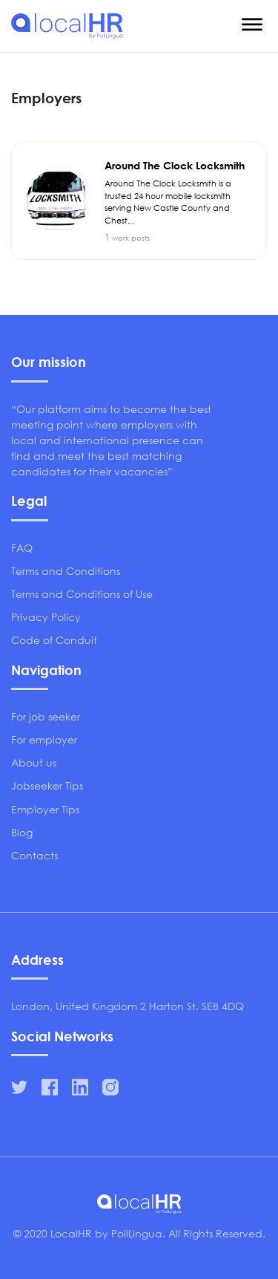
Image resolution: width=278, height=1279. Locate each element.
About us (33, 762)
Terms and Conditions (65, 571)
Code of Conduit (54, 640)
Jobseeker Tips (47, 785)
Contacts (34, 855)
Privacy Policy (46, 617)
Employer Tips (45, 809)
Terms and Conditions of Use (82, 594)
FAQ (22, 548)
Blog (22, 832)
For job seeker (45, 716)
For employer (44, 739)
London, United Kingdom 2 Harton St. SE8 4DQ (127, 1006)
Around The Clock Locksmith (178, 193)
